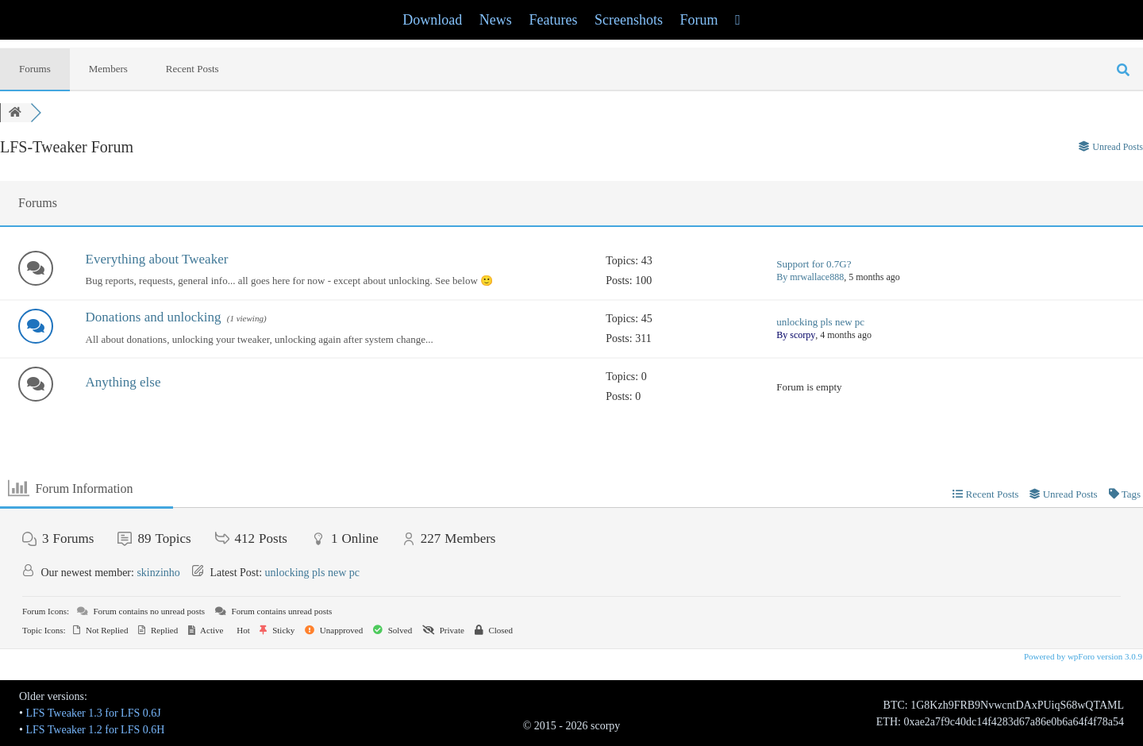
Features (553, 20)
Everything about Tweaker (157, 259)
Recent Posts (192, 69)
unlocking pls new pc (820, 322)
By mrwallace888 (810, 277)
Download (432, 20)
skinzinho (158, 573)
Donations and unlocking (153, 317)
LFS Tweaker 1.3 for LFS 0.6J (92, 713)
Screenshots (629, 20)
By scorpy (795, 334)
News (495, 20)
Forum (699, 20)
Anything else (123, 382)
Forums (35, 69)
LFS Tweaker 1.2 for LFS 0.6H (94, 730)
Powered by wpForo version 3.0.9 (1082, 656)
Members (108, 69)
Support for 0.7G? (813, 264)
